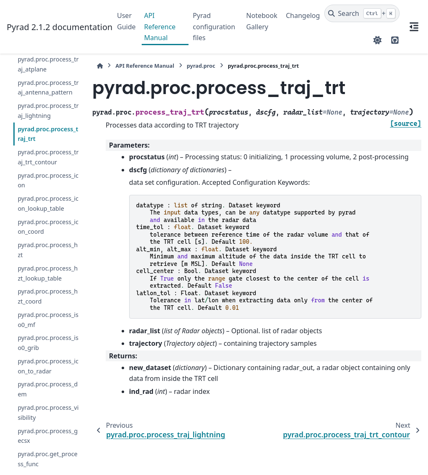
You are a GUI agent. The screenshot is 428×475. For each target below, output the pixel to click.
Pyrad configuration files (214, 26)
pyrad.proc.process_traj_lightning (48, 111)
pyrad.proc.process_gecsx (48, 436)
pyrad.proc (201, 65)
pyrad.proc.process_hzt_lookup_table (48, 273)
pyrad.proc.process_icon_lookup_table (48, 203)
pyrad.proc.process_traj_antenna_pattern (48, 88)
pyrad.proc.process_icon (48, 180)
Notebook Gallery (261, 21)
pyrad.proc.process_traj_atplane (48, 64)
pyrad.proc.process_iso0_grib (48, 343)
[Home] (100, 65)
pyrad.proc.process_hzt (48, 250)
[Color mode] (377, 40)
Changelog (303, 15)
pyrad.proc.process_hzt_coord (48, 296)
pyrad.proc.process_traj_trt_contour (48, 157)
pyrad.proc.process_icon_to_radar (48, 366)
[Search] (362, 13)
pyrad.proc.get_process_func (47, 459)
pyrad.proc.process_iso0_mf (48, 320)
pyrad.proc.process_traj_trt (48, 134)
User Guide (126, 21)
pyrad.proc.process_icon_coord (48, 227)
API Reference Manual (160, 26)
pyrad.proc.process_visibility (48, 412)
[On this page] (413, 27)
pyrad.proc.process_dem (48, 389)
